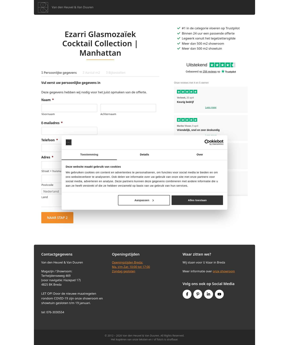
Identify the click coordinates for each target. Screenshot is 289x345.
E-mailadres (52, 123)
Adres (47, 157)
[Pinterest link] (197, 294)
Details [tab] (144, 154)
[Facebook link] (187, 294)
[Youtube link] (219, 294)
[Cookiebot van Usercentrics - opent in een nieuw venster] (207, 142)
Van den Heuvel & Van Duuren (72, 7)
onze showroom (224, 271)
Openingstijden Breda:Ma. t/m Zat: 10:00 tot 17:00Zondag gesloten (131, 266)
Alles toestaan (197, 200)
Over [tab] (200, 154)
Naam (47, 100)
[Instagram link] (208, 294)
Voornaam (48, 114)
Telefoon (49, 140)
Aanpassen (144, 200)
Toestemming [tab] (89, 154)
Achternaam (108, 114)
